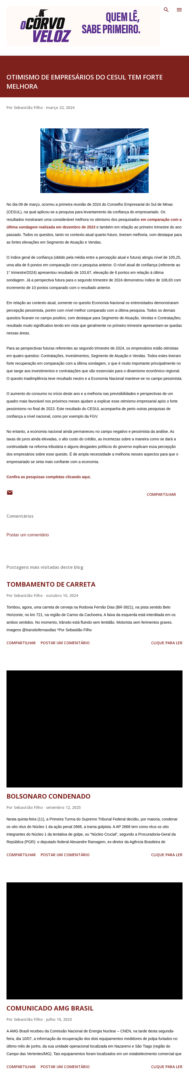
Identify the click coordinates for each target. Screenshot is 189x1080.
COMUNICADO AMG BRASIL (49, 1007)
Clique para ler (167, 642)
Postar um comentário (27, 535)
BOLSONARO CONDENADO (48, 796)
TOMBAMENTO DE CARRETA (51, 584)
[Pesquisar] (166, 9)
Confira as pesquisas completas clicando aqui (48, 477)
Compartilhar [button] (161, 494)
